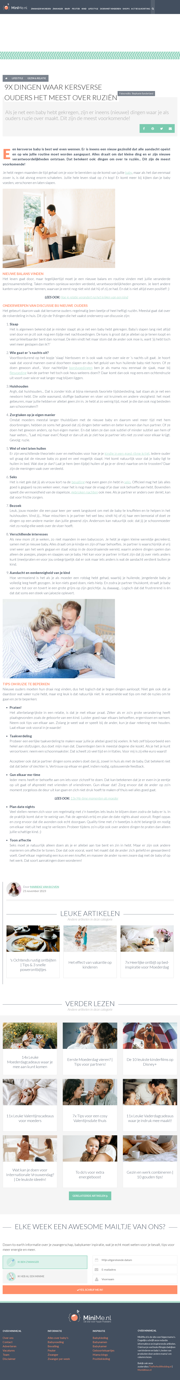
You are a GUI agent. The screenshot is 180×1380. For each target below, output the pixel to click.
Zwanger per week (59, 1358)
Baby (67, 8)
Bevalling (53, 1346)
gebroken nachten (84, 492)
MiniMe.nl (15, 7)
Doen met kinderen (110, 8)
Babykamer (100, 1346)
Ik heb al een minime (25, 1276)
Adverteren (9, 1346)
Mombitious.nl (145, 1369)
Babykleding (100, 1337)
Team (6, 1354)
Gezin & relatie (36, 78)
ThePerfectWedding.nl (160, 1366)
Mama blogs (100, 1354)
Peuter (76, 8)
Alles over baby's (58, 1337)
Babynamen (100, 1342)
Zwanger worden (41, 8)
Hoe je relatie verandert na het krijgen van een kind (94, 297)
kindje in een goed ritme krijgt (127, 453)
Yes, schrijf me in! (90, 1289)
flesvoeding (18, 373)
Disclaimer (9, 1358)
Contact (7, 1342)
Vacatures (9, 1350)
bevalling (78, 482)
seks (127, 482)
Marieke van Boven (44, 886)
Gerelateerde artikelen (90, 1195)
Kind (84, 8)
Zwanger (58, 8)
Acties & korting (140, 8)
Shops (126, 8)
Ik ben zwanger (23, 1262)
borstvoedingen (80, 368)
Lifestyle (93, 8)
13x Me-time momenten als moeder (94, 798)
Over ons (8, 1337)
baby (128, 172)
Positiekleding (101, 1358)
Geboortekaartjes (103, 1350)
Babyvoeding (56, 1342)
